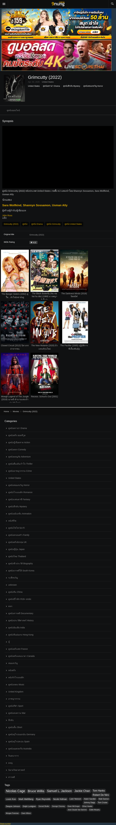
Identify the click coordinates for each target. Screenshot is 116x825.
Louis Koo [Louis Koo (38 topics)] (11, 799)
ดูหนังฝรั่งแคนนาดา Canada (21, 656)
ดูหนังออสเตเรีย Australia (19, 748)
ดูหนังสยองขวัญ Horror (93, 86)
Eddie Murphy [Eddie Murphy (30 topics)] (94, 810)
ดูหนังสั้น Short (15, 727)
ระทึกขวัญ (13, 578)
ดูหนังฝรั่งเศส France (18, 649)
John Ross (7, 215)
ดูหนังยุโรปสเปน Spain (19, 741)
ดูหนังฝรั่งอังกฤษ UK (17, 542)
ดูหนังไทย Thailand (17, 556)
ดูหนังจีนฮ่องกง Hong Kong (20, 634)
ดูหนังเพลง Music (16, 684)
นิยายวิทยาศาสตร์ (16, 770)
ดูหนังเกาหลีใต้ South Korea (21, 570)
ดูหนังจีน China (15, 592)
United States (34, 86)
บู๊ (9, 642)
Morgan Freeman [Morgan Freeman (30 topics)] (12, 813)
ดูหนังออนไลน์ (13, 110)
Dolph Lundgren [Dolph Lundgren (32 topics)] (29, 806)
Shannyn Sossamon (36, 205)
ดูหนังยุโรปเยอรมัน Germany (21, 734)
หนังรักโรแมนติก (16, 677)
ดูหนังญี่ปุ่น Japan (16, 549)
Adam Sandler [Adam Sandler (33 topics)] (90, 799)
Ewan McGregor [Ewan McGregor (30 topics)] (74, 806)
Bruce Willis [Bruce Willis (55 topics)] (36, 791)
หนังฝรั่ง (12, 670)
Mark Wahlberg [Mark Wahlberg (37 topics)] (26, 799)
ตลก (10, 606)
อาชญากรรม (14, 699)
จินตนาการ (13, 756)
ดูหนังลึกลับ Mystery (71, 86)
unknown (12, 585)
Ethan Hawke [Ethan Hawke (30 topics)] (87, 806)
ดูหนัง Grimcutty (53, 224)
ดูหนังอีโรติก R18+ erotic (19, 599)
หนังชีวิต (12, 521)
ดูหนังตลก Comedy (17, 449)
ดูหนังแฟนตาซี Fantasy (19, 499)
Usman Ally (60, 205)
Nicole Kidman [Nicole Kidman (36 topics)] (60, 799)
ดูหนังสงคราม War (17, 713)
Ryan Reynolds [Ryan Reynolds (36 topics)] (43, 799)
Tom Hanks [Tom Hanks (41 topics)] (99, 790)
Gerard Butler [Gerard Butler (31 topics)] (44, 806)
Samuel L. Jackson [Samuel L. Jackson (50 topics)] (59, 791)
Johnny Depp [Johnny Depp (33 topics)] (89, 803)
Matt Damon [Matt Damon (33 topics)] (104, 799)
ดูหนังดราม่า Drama (51, 86)
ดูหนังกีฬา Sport (15, 706)
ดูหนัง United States (73, 224)
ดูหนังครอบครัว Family (18, 535)
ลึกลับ (11, 720)
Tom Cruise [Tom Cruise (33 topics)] (102, 803)
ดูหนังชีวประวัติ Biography (20, 563)
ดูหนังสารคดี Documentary (20, 613)
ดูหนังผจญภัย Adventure (19, 456)
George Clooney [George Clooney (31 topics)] (58, 806)
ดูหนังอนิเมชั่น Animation (19, 513)
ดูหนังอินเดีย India (16, 627)
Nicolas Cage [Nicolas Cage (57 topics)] (15, 791)
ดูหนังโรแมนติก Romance (20, 492)
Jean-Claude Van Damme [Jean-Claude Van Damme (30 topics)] (77, 810)
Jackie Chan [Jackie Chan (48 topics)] (82, 790)
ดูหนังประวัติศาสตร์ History (21, 620)
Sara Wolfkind (11, 205)
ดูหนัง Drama (37, 224)
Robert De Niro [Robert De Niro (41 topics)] (101, 795)
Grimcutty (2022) (11, 224)
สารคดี (11, 777)
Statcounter (5, 824)
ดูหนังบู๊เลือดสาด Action (19, 442)
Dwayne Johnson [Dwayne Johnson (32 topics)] (13, 806)
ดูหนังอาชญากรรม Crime (20, 471)
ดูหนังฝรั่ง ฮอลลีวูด (17, 435)
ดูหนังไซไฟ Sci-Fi (16, 528)
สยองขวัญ (13, 663)
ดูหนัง (25, 224)
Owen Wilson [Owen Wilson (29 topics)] (26, 813)
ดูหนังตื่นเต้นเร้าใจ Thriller (20, 464)
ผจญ (10, 763)
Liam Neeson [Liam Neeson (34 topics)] (75, 799)
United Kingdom (15, 691)
